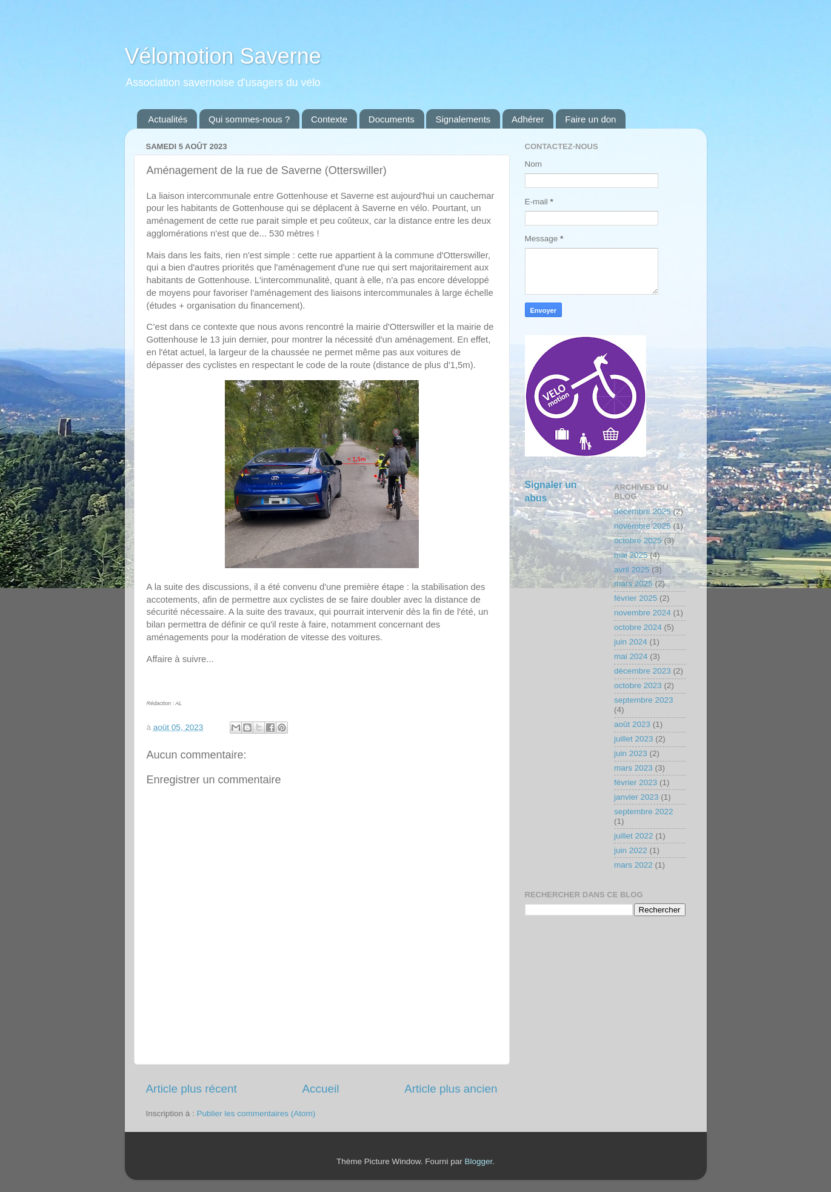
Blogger (479, 1161)
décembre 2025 (642, 511)
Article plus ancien (450, 1088)
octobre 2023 (638, 685)
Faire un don (590, 119)
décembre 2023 (642, 670)
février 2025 (635, 598)
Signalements (462, 119)
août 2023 (632, 724)
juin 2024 (630, 641)
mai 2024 (631, 656)
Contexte (329, 119)
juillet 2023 (633, 738)
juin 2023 (630, 753)
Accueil (320, 1088)
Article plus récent (191, 1088)
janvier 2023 (636, 797)
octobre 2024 (638, 627)
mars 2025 (633, 583)
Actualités (167, 119)
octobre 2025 (638, 540)
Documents (392, 119)
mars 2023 (633, 767)
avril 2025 (632, 569)
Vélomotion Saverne (223, 56)
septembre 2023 (643, 700)
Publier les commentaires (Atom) (256, 1113)
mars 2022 (633, 864)
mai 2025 (631, 555)
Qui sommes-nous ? (249, 119)
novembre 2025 (642, 526)
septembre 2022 (643, 811)
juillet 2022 (633, 835)
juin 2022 (630, 850)
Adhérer (528, 119)
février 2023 (635, 782)
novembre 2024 (642, 612)
